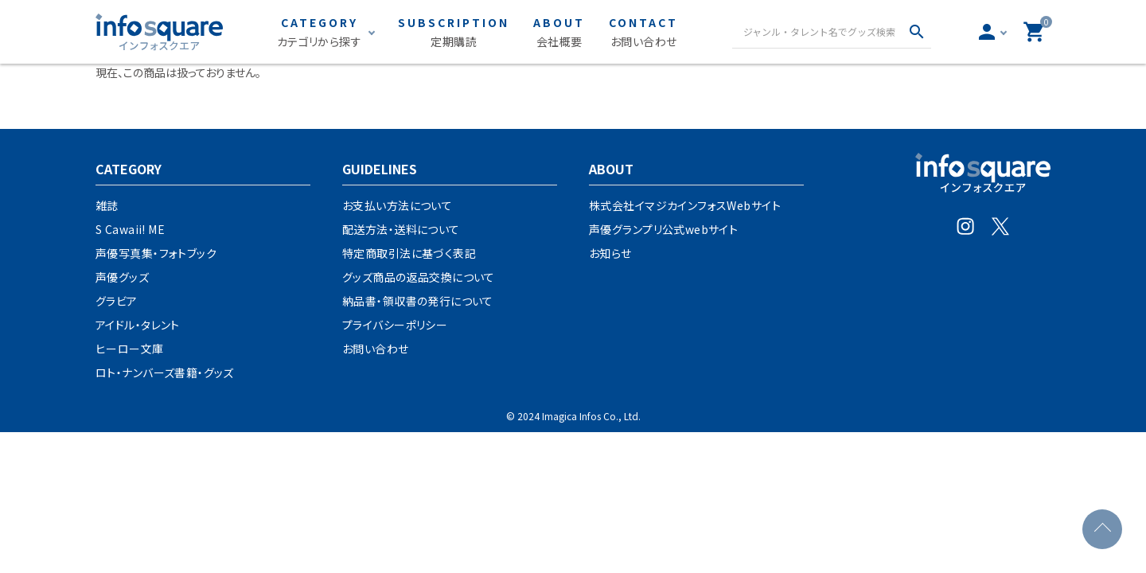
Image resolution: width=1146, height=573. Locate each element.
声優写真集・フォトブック (156, 253)
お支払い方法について (397, 205)
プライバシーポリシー (394, 325)
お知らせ (610, 253)
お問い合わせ (375, 349)
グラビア (117, 301)
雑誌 (107, 205)
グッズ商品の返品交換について (418, 277)
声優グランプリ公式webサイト (663, 229)
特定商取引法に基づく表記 (409, 253)
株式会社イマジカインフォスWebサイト (685, 205)
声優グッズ (122, 277)
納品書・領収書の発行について (417, 301)
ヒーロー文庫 (130, 349)
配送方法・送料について (401, 229)
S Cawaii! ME (130, 229)
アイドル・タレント (138, 325)
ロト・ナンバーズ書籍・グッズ (165, 372)
